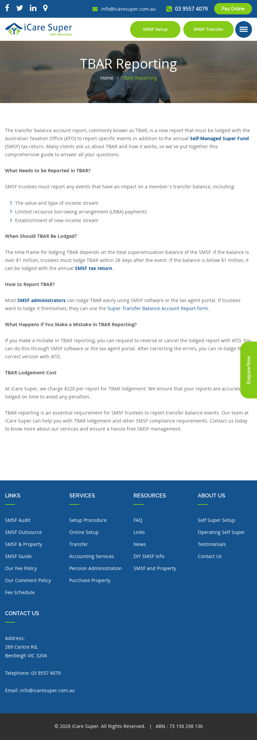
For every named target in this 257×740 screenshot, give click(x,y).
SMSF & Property (23, 544)
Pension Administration (95, 568)
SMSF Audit (17, 520)
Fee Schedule (20, 592)
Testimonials (212, 544)
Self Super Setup (216, 520)
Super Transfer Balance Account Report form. (158, 308)
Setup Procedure (88, 520)
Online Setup (84, 532)
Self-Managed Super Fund (219, 138)
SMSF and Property (155, 568)
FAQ (138, 520)
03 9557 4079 (46, 673)
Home (106, 78)
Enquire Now (248, 370)
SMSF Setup (155, 29)
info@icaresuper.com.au (47, 690)
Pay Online (233, 8)
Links (139, 532)
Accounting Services (91, 556)
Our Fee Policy (21, 568)
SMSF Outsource (23, 532)
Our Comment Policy (28, 580)
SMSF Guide (18, 556)
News (140, 544)
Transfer (78, 544)
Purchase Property (89, 580)
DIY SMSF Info (149, 556)
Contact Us (210, 556)
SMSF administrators (41, 300)
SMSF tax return (93, 268)
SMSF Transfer (208, 29)
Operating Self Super (221, 532)
